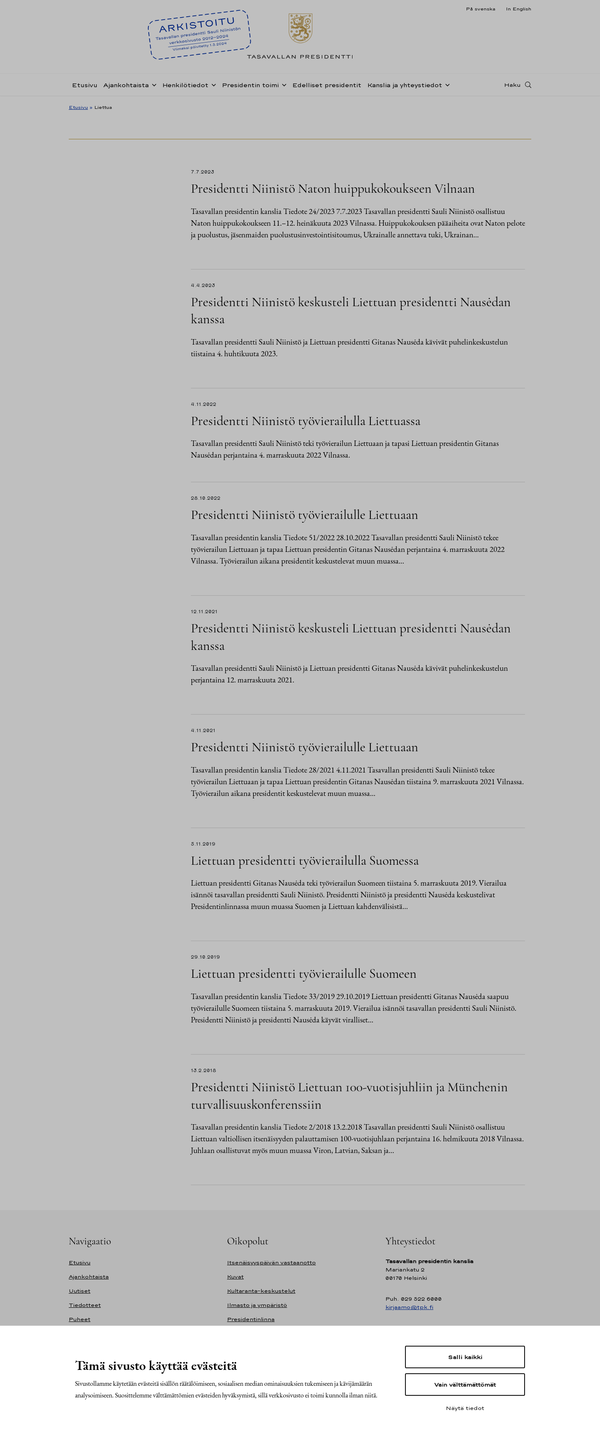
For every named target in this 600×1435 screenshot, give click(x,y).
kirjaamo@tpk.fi (409, 1307)
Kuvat (235, 1276)
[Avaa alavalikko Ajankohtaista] (152, 84)
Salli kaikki (465, 1357)
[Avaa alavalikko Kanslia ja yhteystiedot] (446, 84)
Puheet (79, 1319)
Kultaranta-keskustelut (261, 1290)
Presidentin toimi (250, 85)
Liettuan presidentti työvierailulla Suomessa (308, 860)
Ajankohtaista (126, 85)
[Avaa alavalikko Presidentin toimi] (282, 84)
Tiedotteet (85, 1305)
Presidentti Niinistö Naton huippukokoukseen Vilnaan (333, 188)
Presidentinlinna (251, 1319)
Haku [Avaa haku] (512, 84)
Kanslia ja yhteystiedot (404, 85)
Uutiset (79, 1290)
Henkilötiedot (185, 85)
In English (518, 9)
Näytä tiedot (465, 1408)
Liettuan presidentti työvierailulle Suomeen (304, 973)
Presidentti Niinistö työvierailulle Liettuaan (304, 514)
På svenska (480, 9)
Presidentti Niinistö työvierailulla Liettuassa (305, 421)
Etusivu (85, 85)
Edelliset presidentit (326, 85)
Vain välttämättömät (465, 1384)
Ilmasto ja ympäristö (257, 1305)
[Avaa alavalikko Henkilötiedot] (212, 84)
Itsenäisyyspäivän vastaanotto (271, 1262)
